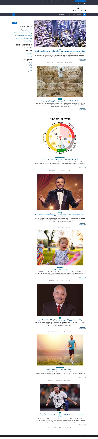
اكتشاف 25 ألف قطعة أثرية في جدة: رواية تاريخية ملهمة (60, 102)
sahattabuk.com (60, 64)
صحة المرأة (57, 159)
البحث (31, 20)
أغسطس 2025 (29, 53)
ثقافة (60, 49)
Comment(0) (69, 64)
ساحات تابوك (79, 14)
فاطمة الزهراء (59, 114)
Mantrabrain (81, 437)
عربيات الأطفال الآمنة (60, 271)
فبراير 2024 (30, 55)
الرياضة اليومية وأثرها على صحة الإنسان (60, 371)
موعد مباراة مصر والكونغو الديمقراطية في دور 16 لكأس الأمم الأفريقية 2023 (60, 417)
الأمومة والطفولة (61, 14)
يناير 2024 (30, 56)
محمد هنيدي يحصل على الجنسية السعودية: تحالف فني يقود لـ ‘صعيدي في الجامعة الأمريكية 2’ (60, 216)
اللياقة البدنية (68, 14)
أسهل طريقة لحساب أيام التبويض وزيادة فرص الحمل (60, 161)
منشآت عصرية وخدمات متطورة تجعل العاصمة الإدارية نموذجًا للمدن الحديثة (59, 1)
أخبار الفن (60, 214)
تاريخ (61, 100)
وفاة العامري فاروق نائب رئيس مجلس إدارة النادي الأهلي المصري (60, 321)
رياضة (74, 14)
